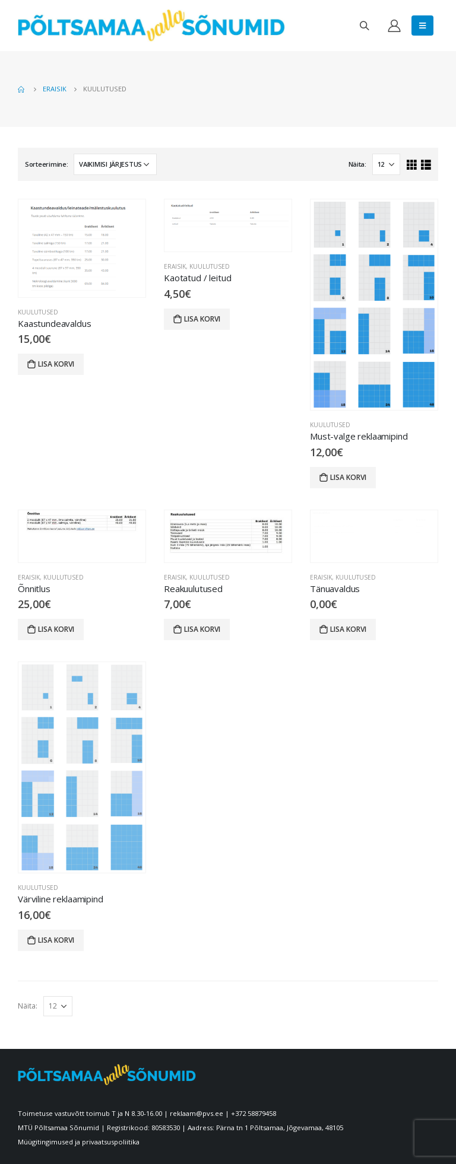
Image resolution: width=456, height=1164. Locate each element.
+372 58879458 (253, 1113)
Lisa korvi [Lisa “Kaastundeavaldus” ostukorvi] (56, 364)
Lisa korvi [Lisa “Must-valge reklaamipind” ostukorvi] (348, 477)
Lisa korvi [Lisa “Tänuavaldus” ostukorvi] (348, 629)
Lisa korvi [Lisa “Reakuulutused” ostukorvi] (202, 629)
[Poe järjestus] (115, 164)
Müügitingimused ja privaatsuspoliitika (79, 1141)
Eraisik (175, 266)
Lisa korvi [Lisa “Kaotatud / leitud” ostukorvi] (202, 319)
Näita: (357, 164)
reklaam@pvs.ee (196, 1113)
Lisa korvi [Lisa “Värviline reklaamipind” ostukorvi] (56, 940)
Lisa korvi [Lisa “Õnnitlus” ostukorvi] (56, 629)
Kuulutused (38, 312)
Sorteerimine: (46, 164)
